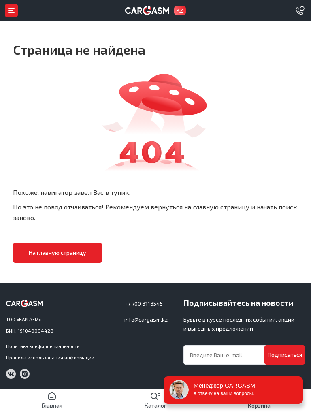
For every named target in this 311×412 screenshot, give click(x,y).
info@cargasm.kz (146, 319)
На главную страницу (57, 252)
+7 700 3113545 (143, 303)
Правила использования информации (50, 357)
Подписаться (285, 354)
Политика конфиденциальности (43, 346)
